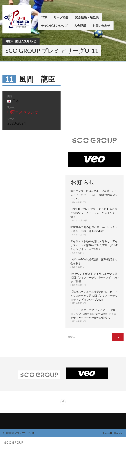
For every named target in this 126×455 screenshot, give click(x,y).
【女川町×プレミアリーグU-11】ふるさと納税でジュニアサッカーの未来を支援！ (93, 213)
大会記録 (80, 25)
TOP (44, 17)
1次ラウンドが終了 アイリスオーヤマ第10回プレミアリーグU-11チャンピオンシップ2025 (94, 277)
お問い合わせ (101, 25)
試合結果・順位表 (87, 17)
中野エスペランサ (23, 112)
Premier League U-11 (21, 41)
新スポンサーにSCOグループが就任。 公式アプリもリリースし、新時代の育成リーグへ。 (94, 194)
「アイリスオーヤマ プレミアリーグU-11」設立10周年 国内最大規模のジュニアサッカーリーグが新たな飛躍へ (93, 313)
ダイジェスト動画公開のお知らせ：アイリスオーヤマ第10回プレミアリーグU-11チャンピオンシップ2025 (94, 245)
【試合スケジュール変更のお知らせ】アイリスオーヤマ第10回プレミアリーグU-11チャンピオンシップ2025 (94, 295)
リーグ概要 (61, 17)
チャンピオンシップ (54, 25)
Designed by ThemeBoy (113, 433)
